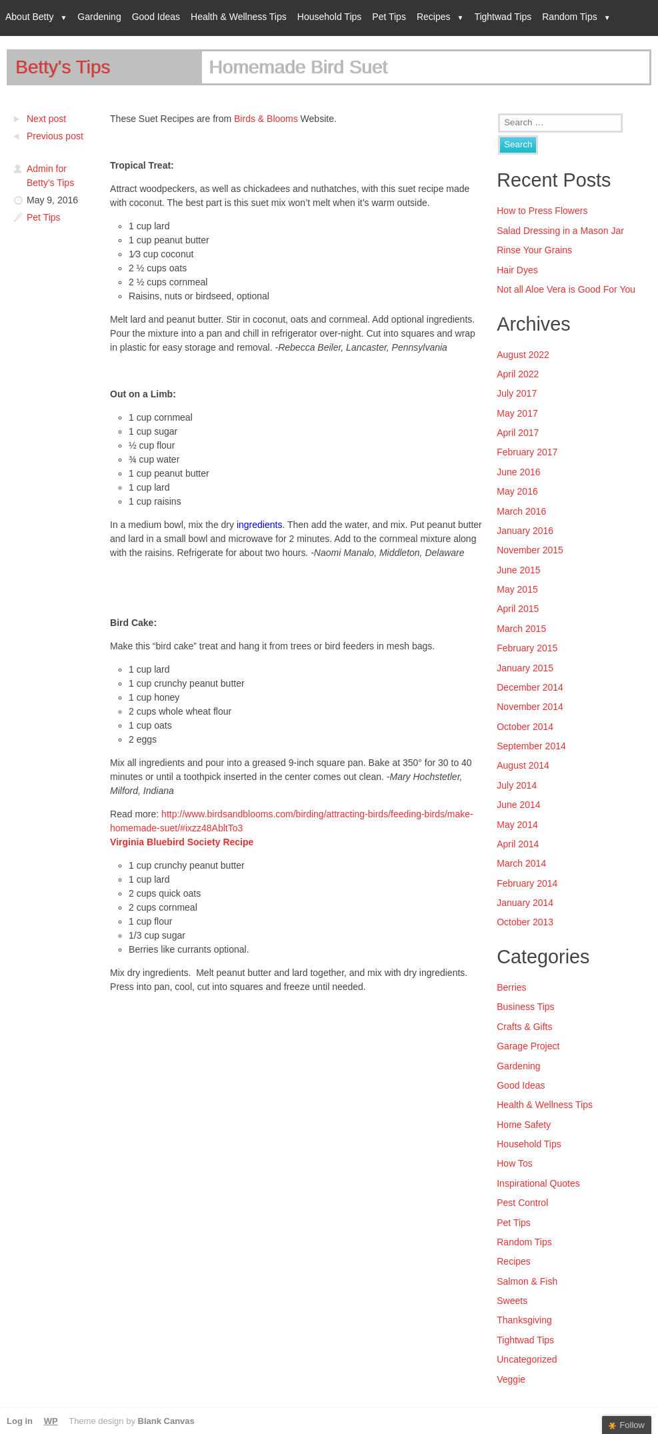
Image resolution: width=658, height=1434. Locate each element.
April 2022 (518, 374)
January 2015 (525, 668)
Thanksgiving (524, 1320)
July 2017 (517, 393)
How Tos (514, 1163)
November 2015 (530, 550)
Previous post (55, 136)
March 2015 (521, 628)
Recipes (434, 16)
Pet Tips (389, 16)
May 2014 (517, 824)
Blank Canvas (166, 1421)
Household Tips (329, 16)
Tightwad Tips (502, 16)
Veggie (511, 1379)
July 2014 (517, 785)
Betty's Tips (62, 67)
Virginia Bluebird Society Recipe (181, 842)
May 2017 (517, 413)
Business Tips (525, 1006)
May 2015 (517, 589)
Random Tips (569, 16)
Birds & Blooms (266, 118)
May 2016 (517, 491)
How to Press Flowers (542, 210)
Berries (511, 987)
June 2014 (518, 804)
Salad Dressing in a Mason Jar (560, 230)
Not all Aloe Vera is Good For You (566, 289)
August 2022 (523, 354)
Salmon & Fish (527, 1281)
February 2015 (527, 648)
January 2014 (525, 902)
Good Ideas (156, 16)
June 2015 (518, 570)
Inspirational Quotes (538, 1183)
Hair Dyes (517, 270)
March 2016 (521, 511)
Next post (46, 118)
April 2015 (518, 608)
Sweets (512, 1300)
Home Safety (524, 1124)
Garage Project (528, 1046)
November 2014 (530, 706)
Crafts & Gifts (524, 1026)
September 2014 (531, 746)
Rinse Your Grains (534, 250)
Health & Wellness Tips (239, 16)
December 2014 (530, 687)
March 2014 (521, 863)
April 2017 (518, 432)
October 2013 (525, 922)
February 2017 (527, 452)
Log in (20, 1421)
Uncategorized (527, 1359)
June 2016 (518, 472)
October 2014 (525, 726)
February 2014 (527, 883)
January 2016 (525, 530)
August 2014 (523, 765)
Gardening (99, 16)
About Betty (29, 16)
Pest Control (522, 1202)
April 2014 (518, 844)
